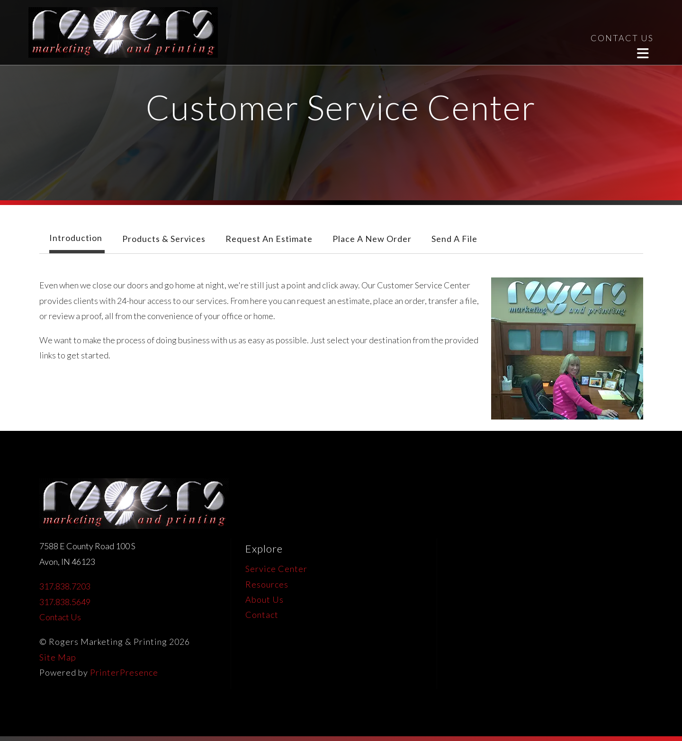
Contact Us (60, 617)
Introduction (75, 237)
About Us (264, 599)
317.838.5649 (64, 602)
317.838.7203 (64, 586)
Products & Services (164, 238)
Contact (261, 614)
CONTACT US (622, 38)
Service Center (276, 568)
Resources (266, 584)
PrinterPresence (124, 672)
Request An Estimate (269, 238)
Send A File (454, 238)
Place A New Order (372, 238)
